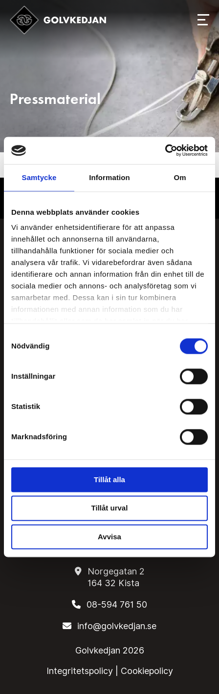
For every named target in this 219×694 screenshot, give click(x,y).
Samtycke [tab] (39, 177)
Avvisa (109, 536)
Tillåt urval (109, 508)
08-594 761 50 (117, 604)
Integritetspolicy (79, 671)
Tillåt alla (109, 479)
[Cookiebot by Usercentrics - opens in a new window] (165, 150)
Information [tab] (109, 177)
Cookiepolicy (147, 671)
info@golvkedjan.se (116, 626)
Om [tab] (180, 177)
